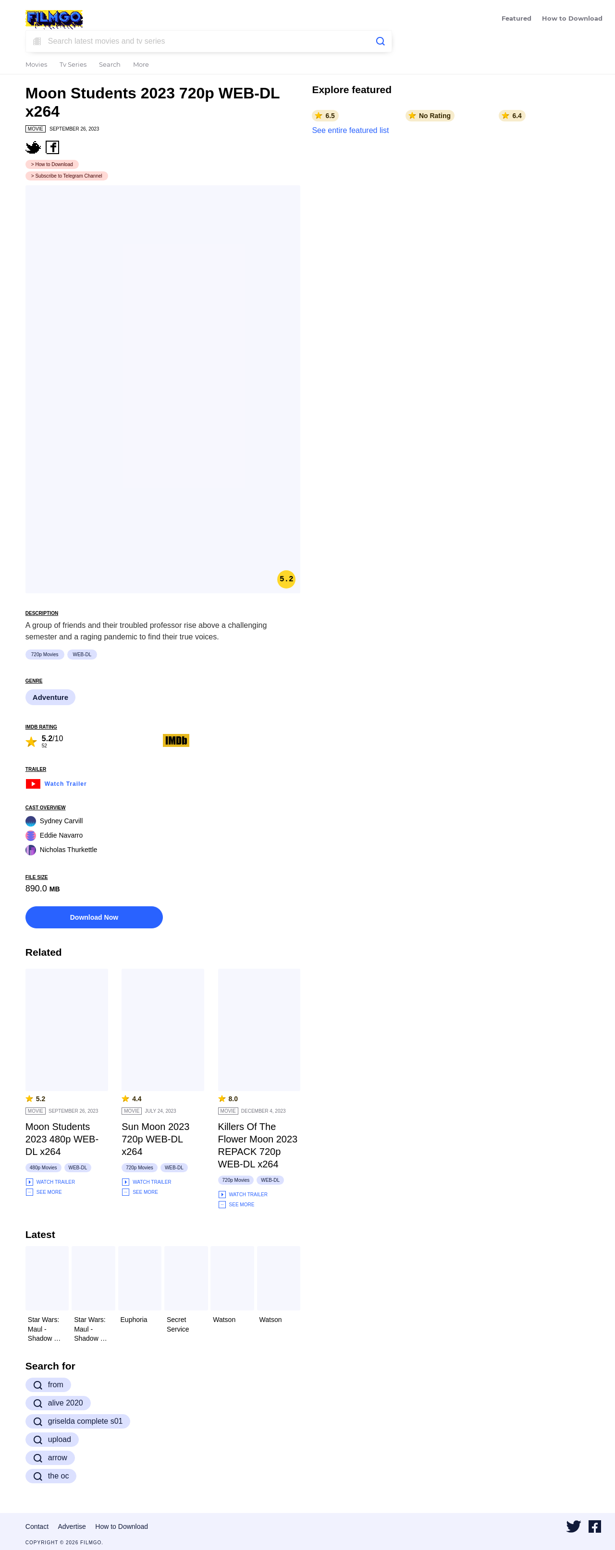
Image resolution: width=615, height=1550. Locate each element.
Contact (37, 1526)
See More (43, 1192)
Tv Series (73, 65)
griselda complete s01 (78, 1421)
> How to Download (52, 164)
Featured (516, 19)
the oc (51, 1476)
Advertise (72, 1526)
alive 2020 (58, 1403)
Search (110, 65)
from (48, 1385)
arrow (50, 1458)
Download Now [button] (94, 917)
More (141, 65)
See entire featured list (350, 130)
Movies (36, 65)
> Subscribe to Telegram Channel (66, 176)
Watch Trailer (56, 782)
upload (52, 1439)
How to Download (572, 19)
